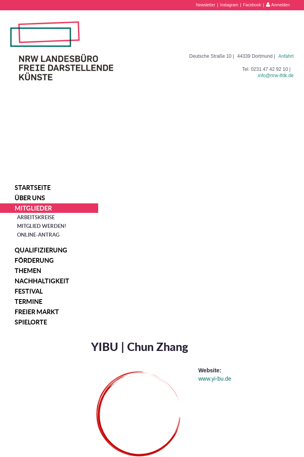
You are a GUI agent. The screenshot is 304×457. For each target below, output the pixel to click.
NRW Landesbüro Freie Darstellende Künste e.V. (61, 50)
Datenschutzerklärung (259, 435)
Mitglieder (33, 208)
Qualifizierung (41, 250)
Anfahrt (286, 56)
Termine (28, 301)
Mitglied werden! (41, 226)
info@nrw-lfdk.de (276, 75)
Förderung (34, 260)
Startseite (33, 187)
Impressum (247, 427)
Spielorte (31, 322)
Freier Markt (37, 311)
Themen (28, 270)
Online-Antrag (38, 235)
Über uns (30, 197)
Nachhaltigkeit (42, 280)
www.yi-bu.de (222, 222)
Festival (29, 291)
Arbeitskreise (36, 217)
